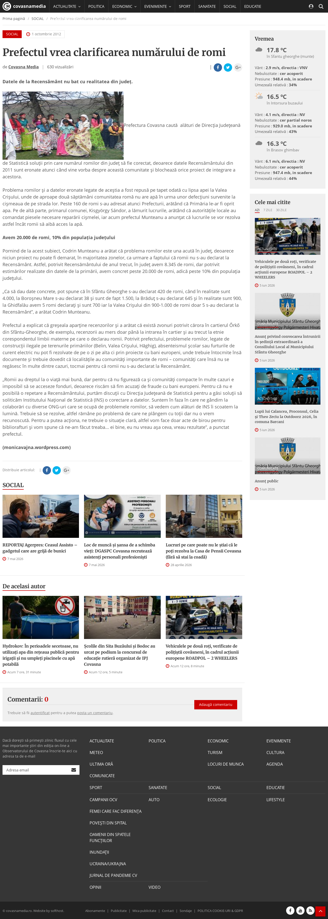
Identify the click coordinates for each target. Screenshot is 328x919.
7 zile (267, 210)
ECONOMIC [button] (124, 6)
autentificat (40, 712)
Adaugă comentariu (215, 703)
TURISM (215, 752)
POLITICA (96, 6)
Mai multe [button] (64, 31)
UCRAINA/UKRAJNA (108, 863)
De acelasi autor (24, 586)
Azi (257, 210)
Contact (168, 910)
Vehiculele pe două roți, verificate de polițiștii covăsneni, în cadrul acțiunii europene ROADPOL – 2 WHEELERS (202, 652)
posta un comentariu (95, 712)
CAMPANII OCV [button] (68, 18)
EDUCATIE (252, 6)
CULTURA (275, 752)
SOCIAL (230, 6)
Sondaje (186, 910)
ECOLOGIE (217, 799)
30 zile (281, 210)
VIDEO (154, 887)
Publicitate (119, 910)
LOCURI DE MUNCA (226, 764)
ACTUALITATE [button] (66, 6)
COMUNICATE (267, 323)
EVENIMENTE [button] (157, 6)
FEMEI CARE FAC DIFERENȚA (116, 811)
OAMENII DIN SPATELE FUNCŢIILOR (110, 837)
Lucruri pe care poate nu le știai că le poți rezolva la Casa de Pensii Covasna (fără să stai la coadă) (203, 551)
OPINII (95, 887)
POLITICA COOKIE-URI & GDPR (220, 910)
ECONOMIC (218, 741)
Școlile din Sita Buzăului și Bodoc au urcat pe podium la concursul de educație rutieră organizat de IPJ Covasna (119, 655)
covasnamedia (24, 6)
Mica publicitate (144, 910)
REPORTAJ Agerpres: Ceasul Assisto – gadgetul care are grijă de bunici (40, 547)
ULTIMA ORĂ (101, 764)
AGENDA (274, 764)
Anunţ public (266, 479)
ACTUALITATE (267, 248)
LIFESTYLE (275, 799)
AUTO (154, 799)
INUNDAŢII (99, 852)
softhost (57, 910)
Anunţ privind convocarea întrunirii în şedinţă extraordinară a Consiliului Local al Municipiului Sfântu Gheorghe (286, 343)
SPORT (184, 6)
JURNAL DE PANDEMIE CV (113, 875)
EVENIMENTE (278, 741)
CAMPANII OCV (103, 799)
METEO (96, 752)
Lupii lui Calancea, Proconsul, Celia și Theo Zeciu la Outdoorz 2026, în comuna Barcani (286, 415)
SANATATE (207, 6)
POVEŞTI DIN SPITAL (108, 822)
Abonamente (95, 910)
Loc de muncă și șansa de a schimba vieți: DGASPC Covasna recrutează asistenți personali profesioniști (119, 551)
